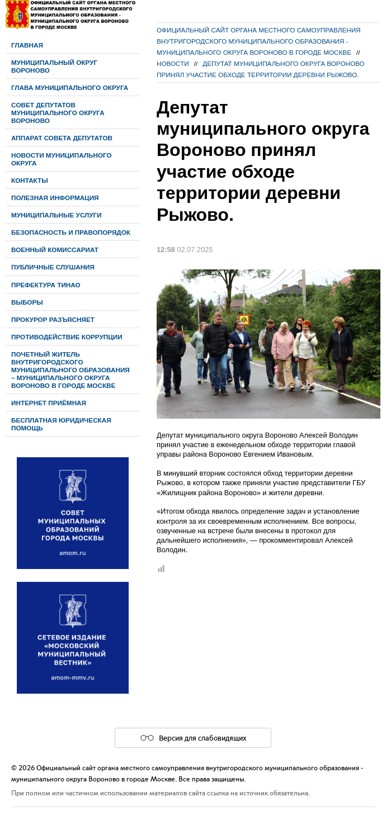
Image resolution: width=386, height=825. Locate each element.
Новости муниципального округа (61, 159)
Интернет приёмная (48, 402)
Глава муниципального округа (69, 87)
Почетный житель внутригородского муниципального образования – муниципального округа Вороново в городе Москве (70, 369)
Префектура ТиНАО (46, 284)
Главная (27, 45)
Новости (173, 63)
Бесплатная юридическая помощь (61, 424)
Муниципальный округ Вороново (54, 66)
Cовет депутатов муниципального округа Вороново (58, 112)
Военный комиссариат (54, 249)
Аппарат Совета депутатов (61, 137)
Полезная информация (55, 197)
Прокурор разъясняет (53, 319)
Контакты (29, 180)
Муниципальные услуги (56, 215)
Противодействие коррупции (67, 336)
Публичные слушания (53, 267)
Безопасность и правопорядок (70, 232)
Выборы (27, 302)
